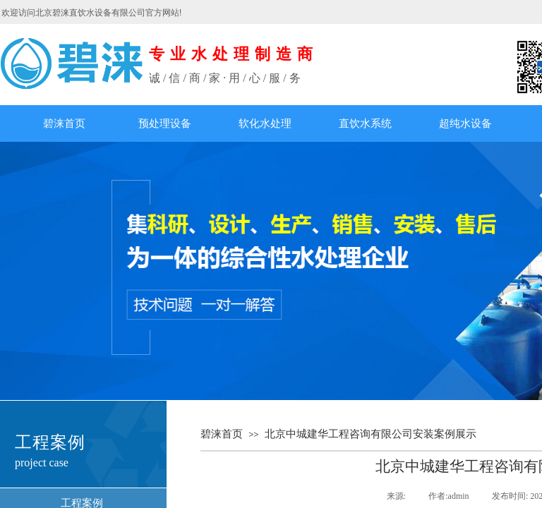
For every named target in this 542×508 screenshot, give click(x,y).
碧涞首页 (64, 123)
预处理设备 (164, 123)
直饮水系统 (365, 123)
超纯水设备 (465, 123)
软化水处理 (265, 123)
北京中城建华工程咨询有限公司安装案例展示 (370, 434)
